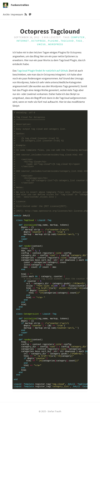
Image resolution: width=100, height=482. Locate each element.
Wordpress (55, 44)
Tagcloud (67, 40)
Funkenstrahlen (20, 5)
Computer (77, 37)
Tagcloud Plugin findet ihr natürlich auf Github (42, 70)
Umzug (41, 44)
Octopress (38, 40)
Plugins (53, 40)
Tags (79, 40)
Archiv (6, 14)
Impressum (17, 14)
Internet (22, 40)
